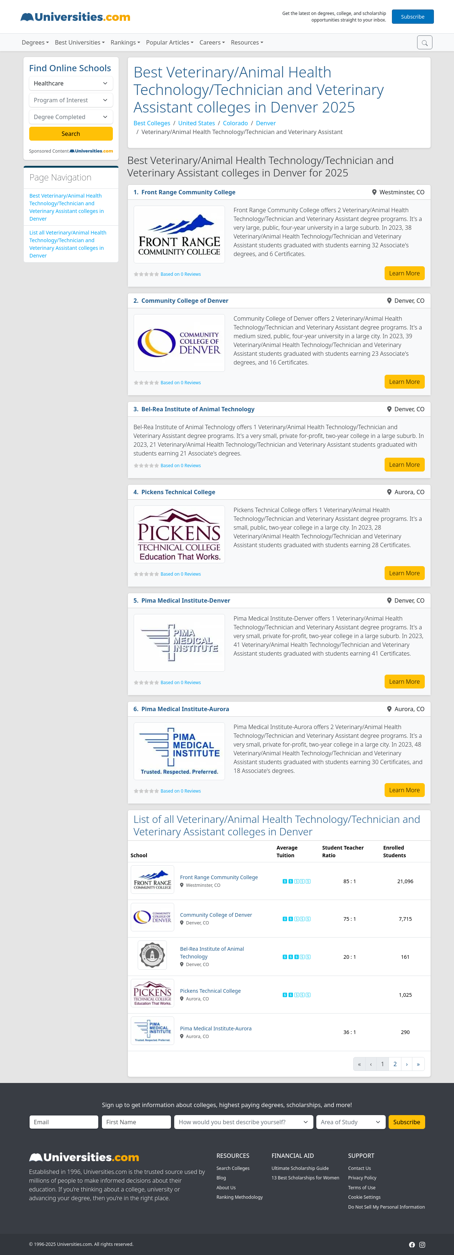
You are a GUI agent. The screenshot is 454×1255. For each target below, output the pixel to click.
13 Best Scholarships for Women (305, 1178)
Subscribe (412, 16)
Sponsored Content (49, 151)
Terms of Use (361, 1188)
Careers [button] (210, 42)
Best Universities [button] (77, 42)
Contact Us (359, 1168)
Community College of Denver (184, 301)
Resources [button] (245, 42)
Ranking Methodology (240, 1197)
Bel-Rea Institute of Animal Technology (198, 409)
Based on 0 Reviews (181, 274)
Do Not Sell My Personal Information (386, 1207)
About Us (226, 1188)
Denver (266, 123)
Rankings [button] (123, 42)
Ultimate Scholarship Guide (300, 1168)
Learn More (404, 273)
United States (196, 123)
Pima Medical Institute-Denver (185, 600)
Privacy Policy (362, 1178)
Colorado (235, 123)
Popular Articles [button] (167, 42)
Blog (221, 1178)
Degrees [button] (33, 42)
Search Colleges (233, 1168)
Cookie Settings (364, 1197)
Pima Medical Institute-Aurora (185, 709)
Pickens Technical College (178, 492)
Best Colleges (152, 123)
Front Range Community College (188, 192)
